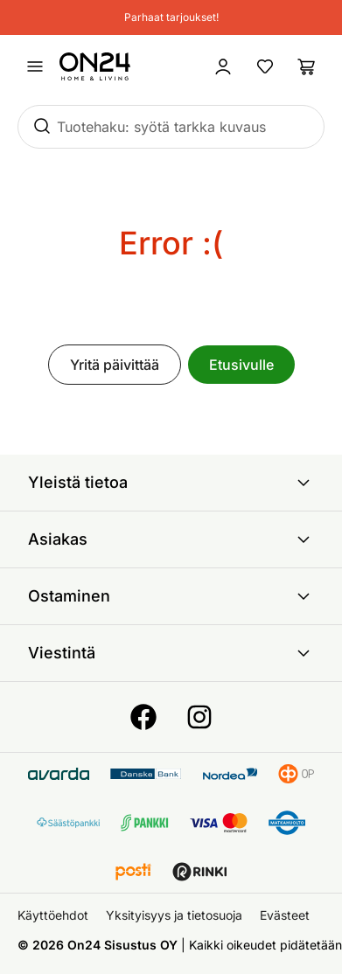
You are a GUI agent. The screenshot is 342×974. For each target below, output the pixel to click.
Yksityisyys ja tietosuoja (174, 915)
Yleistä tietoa (171, 482)
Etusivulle (241, 364)
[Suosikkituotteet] (265, 66)
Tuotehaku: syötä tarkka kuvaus (161, 127)
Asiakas (171, 539)
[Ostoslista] (307, 66)
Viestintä (171, 653)
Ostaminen (171, 596)
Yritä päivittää (114, 364)
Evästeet (285, 915)
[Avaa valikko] (34, 66)
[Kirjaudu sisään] (223, 66)
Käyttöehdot (52, 915)
